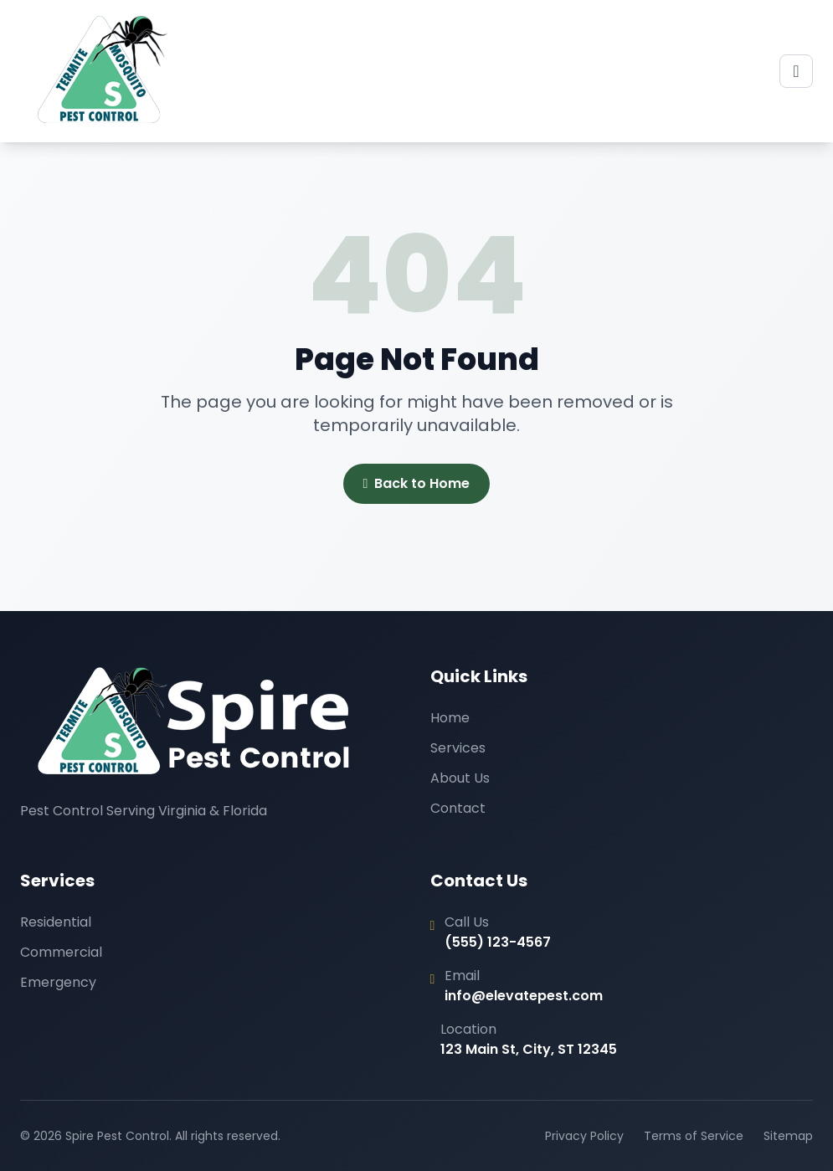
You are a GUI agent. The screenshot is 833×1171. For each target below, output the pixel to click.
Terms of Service (693, 1135)
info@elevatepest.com (524, 995)
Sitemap (788, 1135)
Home (450, 717)
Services (458, 748)
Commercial (61, 952)
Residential (55, 922)
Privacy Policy (584, 1135)
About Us (460, 778)
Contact (458, 808)
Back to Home (416, 484)
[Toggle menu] (796, 71)
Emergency (58, 982)
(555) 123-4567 (498, 942)
